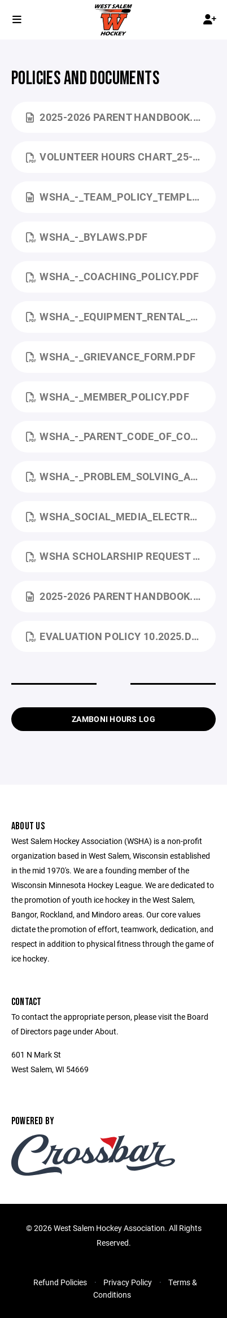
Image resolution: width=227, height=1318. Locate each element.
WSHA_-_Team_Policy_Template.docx (121, 196)
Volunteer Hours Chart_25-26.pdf (121, 156)
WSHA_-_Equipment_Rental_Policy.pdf (121, 316)
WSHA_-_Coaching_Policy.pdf (112, 276)
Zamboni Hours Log (113, 719)
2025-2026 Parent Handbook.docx (121, 117)
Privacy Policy (127, 1282)
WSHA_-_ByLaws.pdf (87, 236)
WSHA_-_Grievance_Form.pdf (110, 356)
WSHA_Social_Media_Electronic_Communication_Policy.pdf (121, 516)
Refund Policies (60, 1282)
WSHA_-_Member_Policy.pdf (107, 396)
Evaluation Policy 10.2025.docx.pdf (121, 636)
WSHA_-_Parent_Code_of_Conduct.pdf (121, 436)
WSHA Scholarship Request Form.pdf (121, 556)
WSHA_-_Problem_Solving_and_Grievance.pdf (121, 476)
